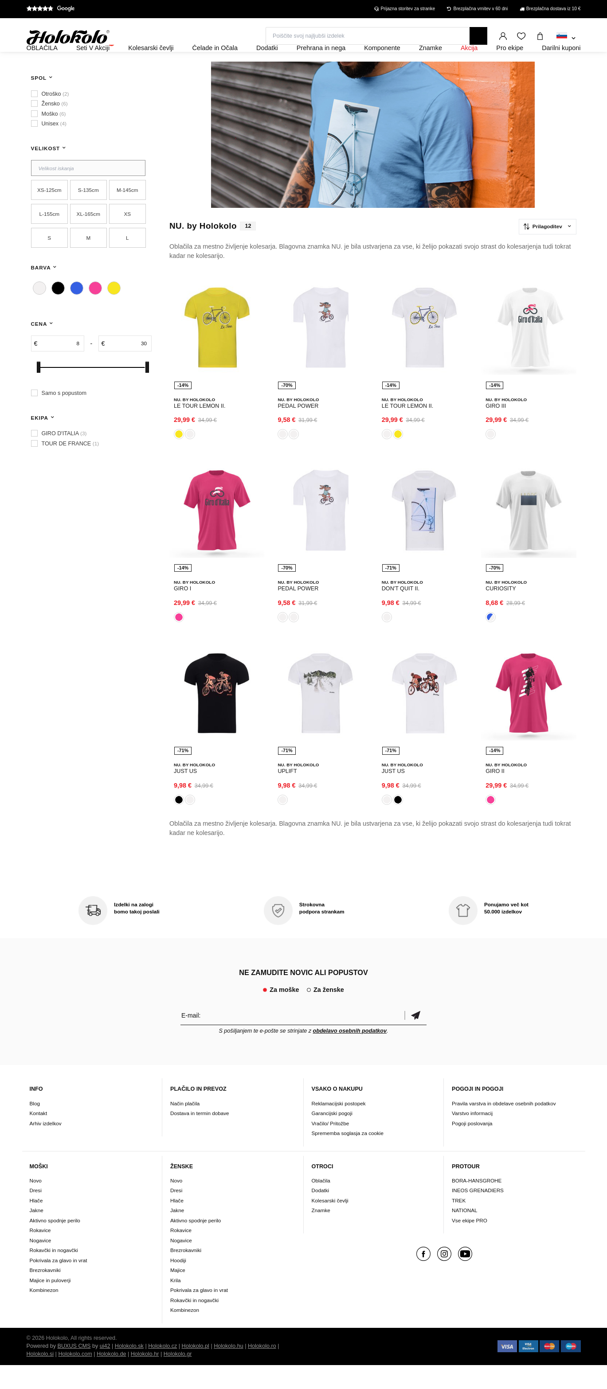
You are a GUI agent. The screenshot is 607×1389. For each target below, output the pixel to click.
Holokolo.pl (195, 1370)
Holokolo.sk (129, 1370)
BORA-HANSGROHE (476, 1204)
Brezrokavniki (45, 1294)
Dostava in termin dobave (199, 1137)
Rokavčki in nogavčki (54, 1274)
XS (127, 238)
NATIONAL (465, 1234)
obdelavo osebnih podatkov (350, 1055)
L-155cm (49, 238)
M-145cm (127, 214)
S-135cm (88, 214)
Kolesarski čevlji (330, 1224)
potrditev (415, 1039)
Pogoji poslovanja (472, 1147)
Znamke (321, 1234)
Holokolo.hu (228, 1370)
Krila (175, 1304)
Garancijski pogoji (332, 1137)
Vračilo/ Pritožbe (330, 1147)
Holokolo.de (111, 1378)
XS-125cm (49, 214)
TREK (459, 1224)
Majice (177, 1294)
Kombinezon (44, 1314)
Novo (36, 1204)
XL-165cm (88, 238)
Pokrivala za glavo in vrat (58, 1284)
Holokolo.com (75, 1378)
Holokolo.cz (162, 1370)
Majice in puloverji (50, 1304)
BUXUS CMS (74, 1370)
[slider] (38, 391)
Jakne (36, 1234)
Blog (35, 1127)
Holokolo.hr (145, 1378)
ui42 (105, 1370)
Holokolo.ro (262, 1370)
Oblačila (321, 1204)
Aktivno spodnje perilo (55, 1244)
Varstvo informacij (472, 1137)
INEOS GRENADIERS (478, 1214)
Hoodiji (178, 1284)
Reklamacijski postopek (339, 1127)
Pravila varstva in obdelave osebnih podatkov (504, 1127)
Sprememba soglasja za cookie (348, 1157)
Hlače (36, 1224)
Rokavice (40, 1254)
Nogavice (40, 1264)
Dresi (36, 1214)
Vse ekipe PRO (469, 1244)
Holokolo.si (40, 1378)
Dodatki (320, 1214)
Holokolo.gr (178, 1378)
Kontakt (38, 1137)
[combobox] (566, 38)
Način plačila (185, 1127)
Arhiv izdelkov (46, 1147)
